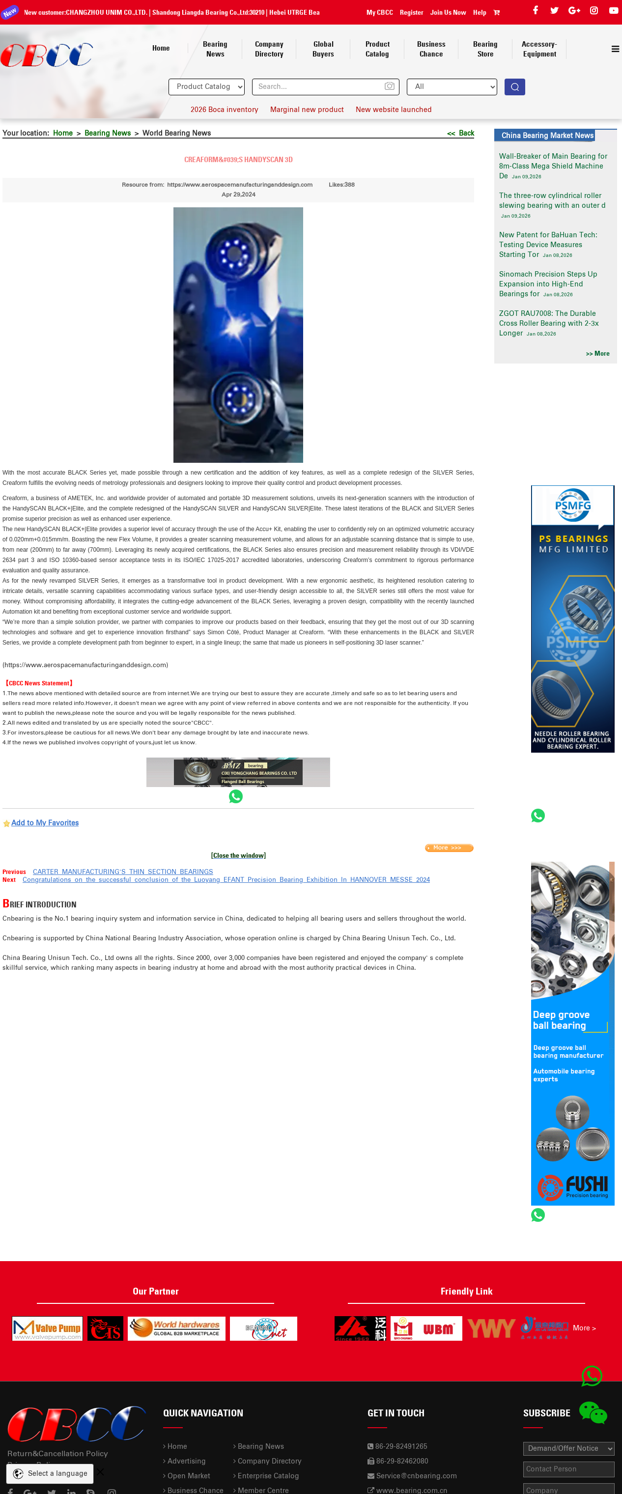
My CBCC (380, 12)
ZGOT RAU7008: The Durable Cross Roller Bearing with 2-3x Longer (549, 323)
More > (584, 1328)
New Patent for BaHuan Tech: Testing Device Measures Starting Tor (548, 245)
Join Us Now (448, 12)
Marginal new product (307, 110)
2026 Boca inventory (224, 110)
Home (63, 133)
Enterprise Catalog (266, 1476)
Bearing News (108, 133)
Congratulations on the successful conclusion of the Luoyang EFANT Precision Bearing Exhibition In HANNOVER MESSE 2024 (226, 880)
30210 (250, 12)
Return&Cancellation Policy (57, 1454)
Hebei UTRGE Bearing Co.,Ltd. (304, 12)
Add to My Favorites (45, 823)
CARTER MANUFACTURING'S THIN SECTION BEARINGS (123, 872)
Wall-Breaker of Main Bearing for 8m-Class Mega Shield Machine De (553, 166)
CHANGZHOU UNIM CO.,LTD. (100, 12)
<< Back (460, 133)
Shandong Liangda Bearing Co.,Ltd (193, 12)
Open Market (186, 1476)
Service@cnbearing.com (416, 1476)
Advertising (184, 1461)
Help (479, 12)
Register (412, 12)
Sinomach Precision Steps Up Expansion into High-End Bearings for (548, 284)
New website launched (394, 110)
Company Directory (267, 1461)
